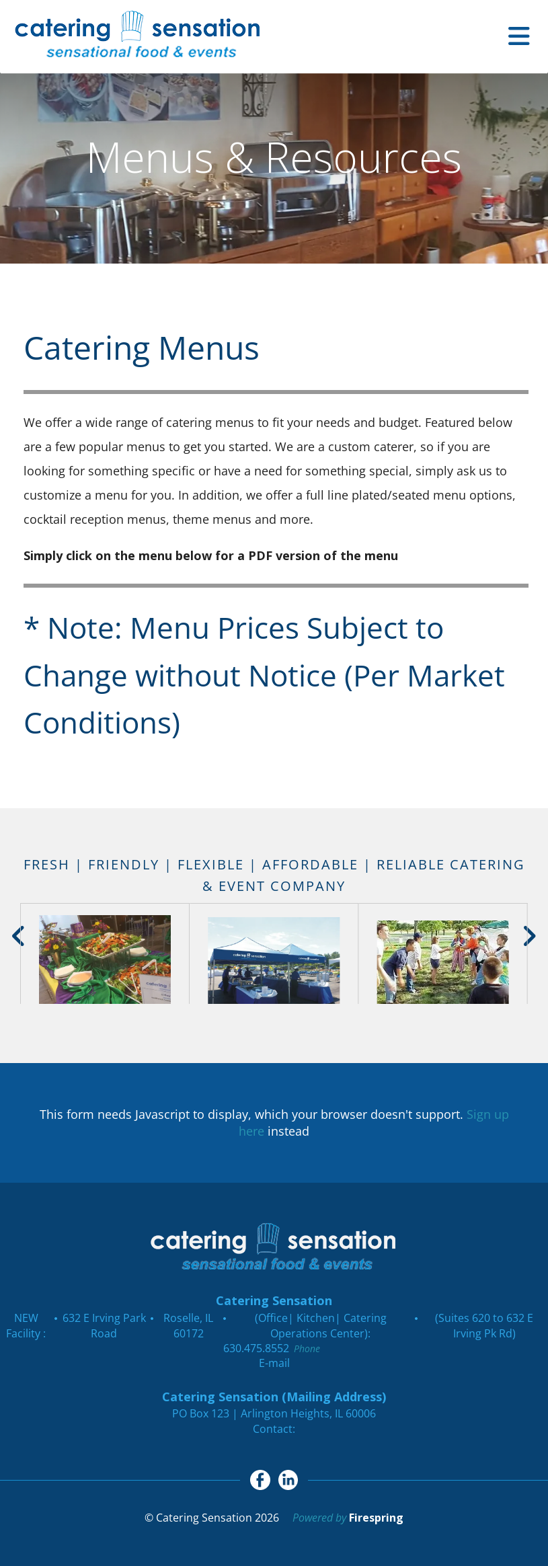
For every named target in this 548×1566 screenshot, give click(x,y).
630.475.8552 (256, 1348)
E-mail (274, 1363)
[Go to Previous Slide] (19, 936)
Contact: (274, 1428)
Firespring (376, 1517)
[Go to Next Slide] (528, 936)
